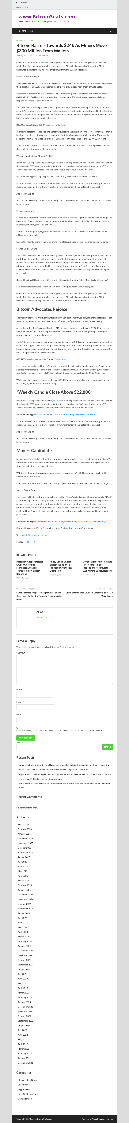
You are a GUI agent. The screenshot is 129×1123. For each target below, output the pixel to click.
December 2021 (25, 1062)
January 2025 (24, 889)
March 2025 (23, 880)
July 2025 (22, 861)
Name (20, 689)
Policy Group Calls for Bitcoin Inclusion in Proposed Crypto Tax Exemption (61, 566)
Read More (28, 541)
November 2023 (25, 955)
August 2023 (24, 969)
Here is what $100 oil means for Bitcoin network (40, 779)
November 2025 (25, 843)
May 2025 (22, 871)
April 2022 (23, 1044)
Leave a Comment (41, 56)
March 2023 (23, 992)
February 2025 (25, 885)
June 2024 (23, 922)
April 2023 (23, 988)
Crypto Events (24, 1089)
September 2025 (25, 852)
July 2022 (22, 1030)
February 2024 (25, 941)
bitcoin (24, 535)
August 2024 (24, 913)
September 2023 (25, 964)
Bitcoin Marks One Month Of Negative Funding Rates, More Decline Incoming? (69, 521)
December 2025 (25, 838)
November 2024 (25, 899)
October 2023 (24, 960)
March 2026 (23, 824)
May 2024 (22, 927)
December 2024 (25, 894)
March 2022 (23, 1048)
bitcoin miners (35, 535)
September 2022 (25, 1020)
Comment (22, 653)
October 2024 (24, 903)
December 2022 (25, 1006)
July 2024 (22, 918)
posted (56, 400)
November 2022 (25, 1011)
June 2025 (23, 866)
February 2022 (25, 1053)
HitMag (109, 1119)
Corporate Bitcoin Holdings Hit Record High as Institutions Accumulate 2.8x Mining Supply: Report (97, 566)
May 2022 (22, 1039)
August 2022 (24, 1025)
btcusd (45, 535)
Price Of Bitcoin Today (28, 1094)
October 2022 (24, 1016)
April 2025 (23, 875)
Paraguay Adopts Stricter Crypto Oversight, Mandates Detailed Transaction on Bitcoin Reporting (29, 567)
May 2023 (22, 983)
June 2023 (23, 978)
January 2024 (24, 946)
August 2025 (24, 857)
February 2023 (25, 997)
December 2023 (25, 950)
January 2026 (24, 833)
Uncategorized (25, 1098)
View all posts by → (45, 617)
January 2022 (24, 1058)
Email (20, 702)
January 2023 (24, 1002)
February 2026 (25, 829)
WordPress (97, 1119)
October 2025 (24, 847)
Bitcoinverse (24, 1084)
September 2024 (25, 908)
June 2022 (23, 1034)
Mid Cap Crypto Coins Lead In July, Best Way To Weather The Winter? (65, 414)
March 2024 (23, 936)
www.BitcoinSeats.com (46, 16)
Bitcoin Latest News (24, 41)
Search (19, 742)
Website (20, 715)
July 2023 (22, 974)
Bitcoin (41, 62)
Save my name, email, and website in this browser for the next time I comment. (60, 731)
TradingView (60, 359)
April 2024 (23, 932)
